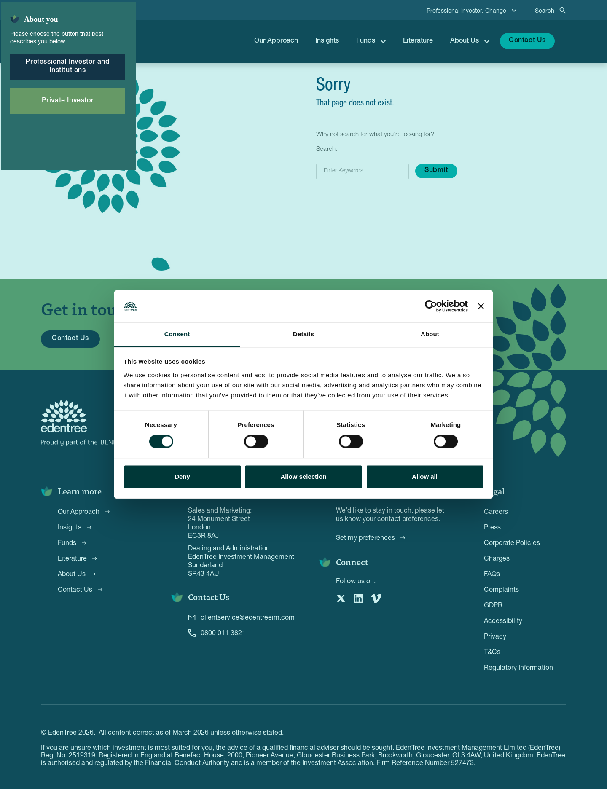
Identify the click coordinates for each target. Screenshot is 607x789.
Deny (182, 476)
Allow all (425, 476)
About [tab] (430, 334)
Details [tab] (303, 334)
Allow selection (303, 476)
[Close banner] (481, 306)
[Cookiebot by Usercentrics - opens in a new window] (431, 306)
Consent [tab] (177, 334)
